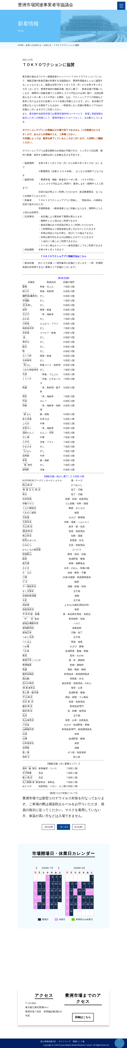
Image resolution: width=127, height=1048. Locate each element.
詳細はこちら (83, 1017)
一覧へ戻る (63, 827)
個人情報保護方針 (48, 1041)
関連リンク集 (79, 1041)
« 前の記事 (48, 827)
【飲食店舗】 (63, 278)
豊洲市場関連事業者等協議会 (45, 4)
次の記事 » (78, 827)
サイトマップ (64, 1041)
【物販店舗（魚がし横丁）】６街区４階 (63, 476)
